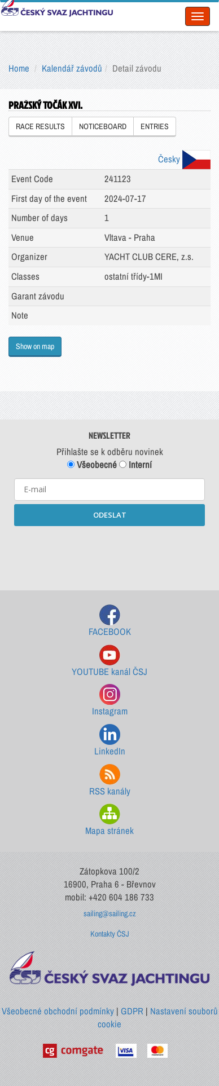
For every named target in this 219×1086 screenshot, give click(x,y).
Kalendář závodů (72, 68)
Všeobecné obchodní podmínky (58, 1011)
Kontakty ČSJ (109, 934)
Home (18, 68)
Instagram (110, 700)
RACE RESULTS (40, 126)
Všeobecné (92, 464)
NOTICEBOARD (102, 126)
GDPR (132, 1011)
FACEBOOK (110, 621)
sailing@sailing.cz (110, 913)
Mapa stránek (109, 820)
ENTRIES (155, 126)
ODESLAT (109, 515)
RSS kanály (109, 780)
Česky (184, 159)
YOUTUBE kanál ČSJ (109, 661)
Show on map (35, 346)
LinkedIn (109, 740)
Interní (135, 464)
